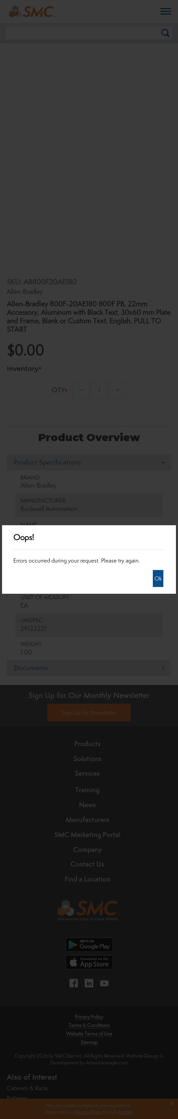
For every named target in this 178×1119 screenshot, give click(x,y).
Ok (158, 578)
